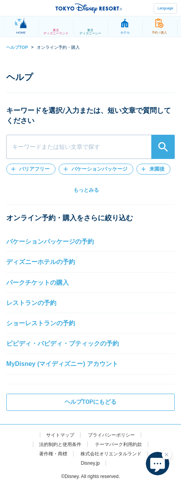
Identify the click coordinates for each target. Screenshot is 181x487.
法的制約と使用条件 (60, 444)
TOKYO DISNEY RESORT (89, 8)
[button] (31, 169)
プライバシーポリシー (111, 435)
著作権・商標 (53, 454)
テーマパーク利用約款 (118, 444)
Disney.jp (90, 463)
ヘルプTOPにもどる (91, 401)
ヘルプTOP (17, 47)
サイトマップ (60, 435)
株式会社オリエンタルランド (111, 454)
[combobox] (90, 147)
